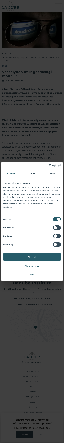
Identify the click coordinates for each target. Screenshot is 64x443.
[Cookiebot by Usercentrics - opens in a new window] (49, 166)
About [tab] (53, 173)
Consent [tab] (11, 173)
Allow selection (31, 266)
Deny (32, 275)
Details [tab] (32, 173)
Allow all (32, 257)
